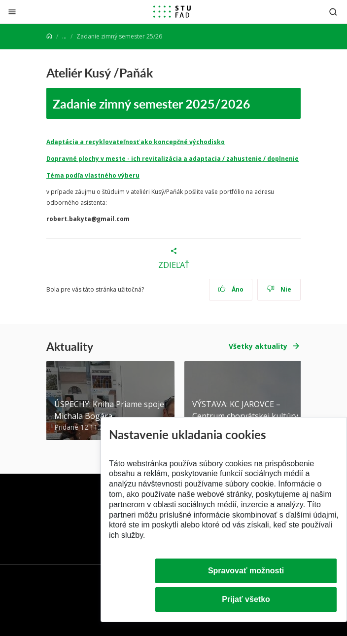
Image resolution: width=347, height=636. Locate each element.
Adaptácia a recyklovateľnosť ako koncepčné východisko (135, 142)
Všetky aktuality (258, 346)
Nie (279, 289)
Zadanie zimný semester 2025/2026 (151, 103)
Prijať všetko (246, 599)
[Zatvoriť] (12, 11)
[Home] (49, 36)
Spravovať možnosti (246, 570)
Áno (231, 289)
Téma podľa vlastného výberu (92, 175)
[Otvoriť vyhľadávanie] (333, 11)
